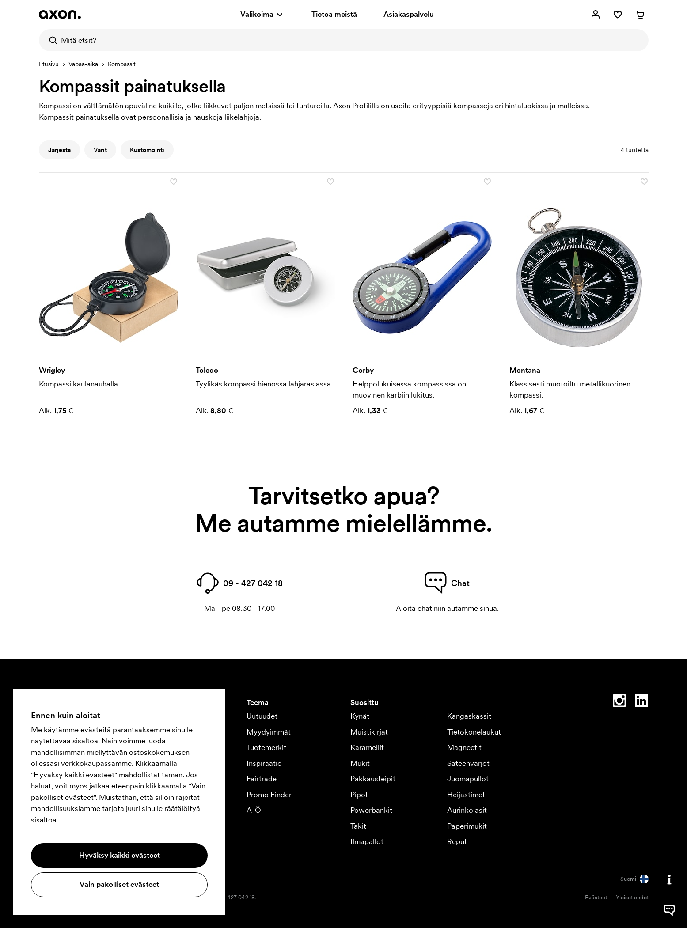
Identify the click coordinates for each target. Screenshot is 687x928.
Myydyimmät (269, 732)
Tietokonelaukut (474, 732)
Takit (358, 826)
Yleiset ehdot (632, 897)
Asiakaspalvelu (408, 14)
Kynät (359, 716)
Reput (457, 841)
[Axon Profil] (60, 14)
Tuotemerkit (266, 747)
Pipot (359, 794)
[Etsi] (50, 40)
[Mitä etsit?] (344, 40)
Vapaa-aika (83, 64)
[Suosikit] (617, 14)
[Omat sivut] (595, 14)
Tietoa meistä (334, 14)
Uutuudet (262, 716)
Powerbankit (371, 810)
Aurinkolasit (467, 810)
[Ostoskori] (640, 14)
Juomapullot (468, 779)
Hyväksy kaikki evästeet (119, 855)
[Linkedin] (641, 702)
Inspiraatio (264, 763)
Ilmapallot (366, 841)
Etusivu (49, 64)
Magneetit (464, 747)
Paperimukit (467, 826)
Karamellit (367, 747)
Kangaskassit (469, 716)
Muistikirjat (369, 732)
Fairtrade (262, 779)
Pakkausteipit (372, 779)
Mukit (360, 763)
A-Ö (254, 810)
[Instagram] (619, 702)
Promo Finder (269, 794)
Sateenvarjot (468, 763)
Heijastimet (466, 794)
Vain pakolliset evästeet (119, 884)
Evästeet (596, 897)
